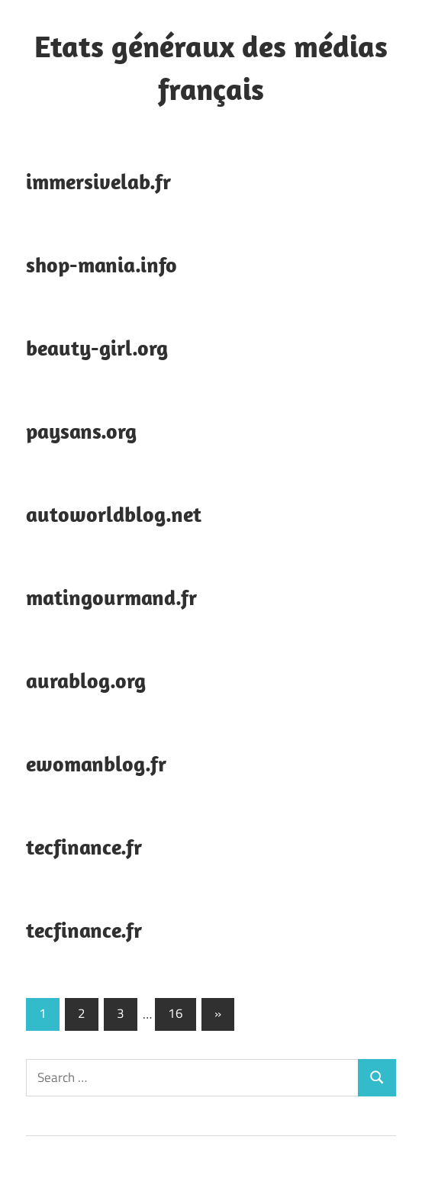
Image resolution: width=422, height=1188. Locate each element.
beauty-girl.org (97, 347)
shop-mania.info (101, 264)
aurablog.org (86, 680)
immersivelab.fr (98, 181)
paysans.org (81, 430)
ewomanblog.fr (96, 763)
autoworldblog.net (113, 514)
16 (175, 1013)
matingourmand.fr (111, 597)
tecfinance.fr (84, 846)
